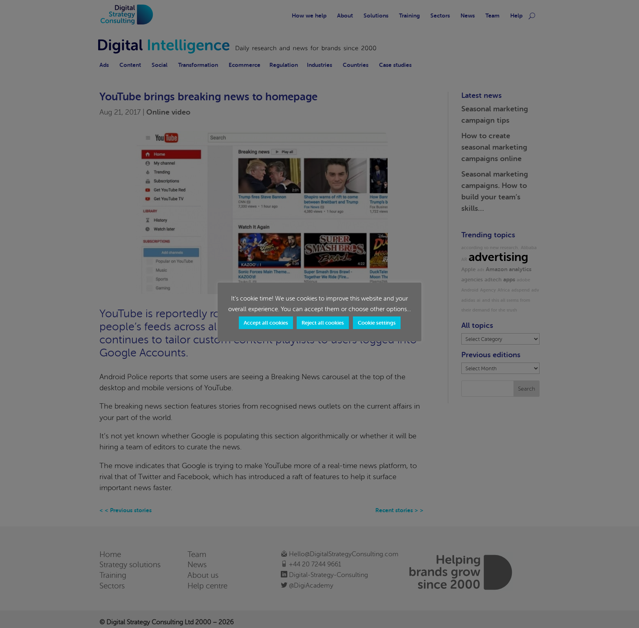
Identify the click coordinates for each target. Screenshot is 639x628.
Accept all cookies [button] (266, 323)
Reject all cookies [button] (323, 323)
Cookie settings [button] (377, 323)
